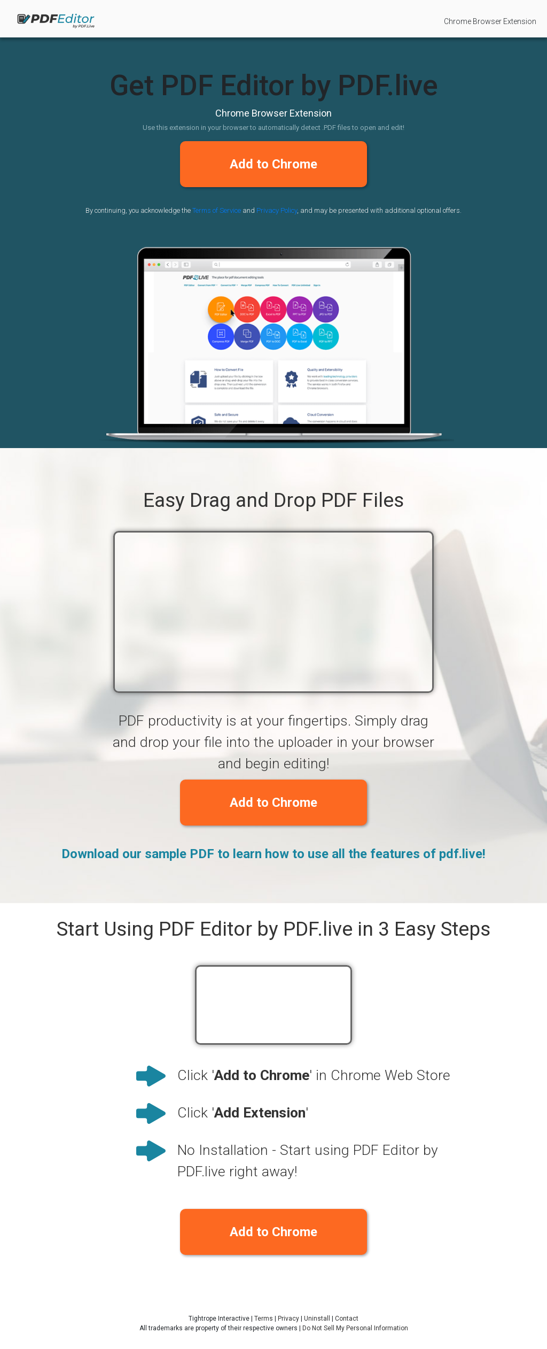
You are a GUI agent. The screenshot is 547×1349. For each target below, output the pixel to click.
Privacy (288, 1318)
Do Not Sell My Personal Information (355, 1328)
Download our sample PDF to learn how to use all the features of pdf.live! (273, 853)
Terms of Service (216, 210)
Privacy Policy (276, 210)
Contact (346, 1318)
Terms (263, 1318)
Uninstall (317, 1318)
